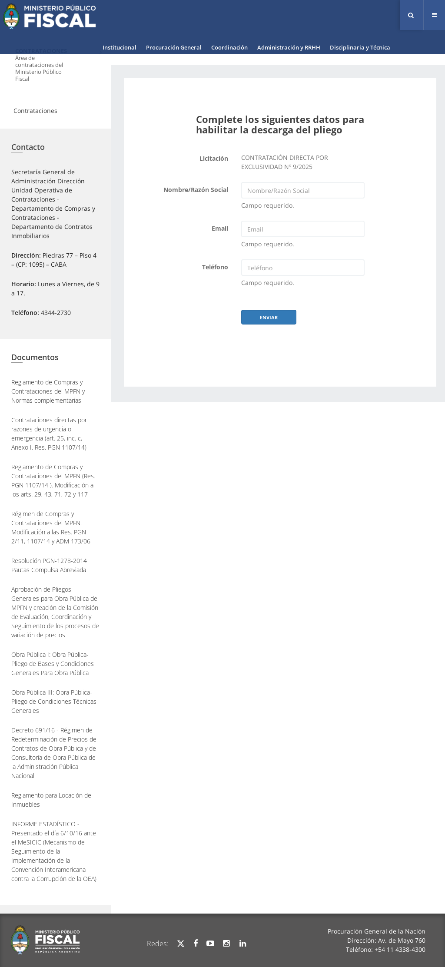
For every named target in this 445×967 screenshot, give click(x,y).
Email (220, 228)
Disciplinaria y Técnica (360, 47)
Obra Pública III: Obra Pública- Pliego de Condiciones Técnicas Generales (53, 701)
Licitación (213, 158)
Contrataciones (35, 110)
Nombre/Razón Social (195, 189)
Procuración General (174, 47)
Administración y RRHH (288, 47)
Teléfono (215, 267)
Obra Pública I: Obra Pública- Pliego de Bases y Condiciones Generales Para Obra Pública (52, 663)
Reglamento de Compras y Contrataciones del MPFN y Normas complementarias (48, 391)
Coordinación (229, 47)
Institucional (119, 47)
